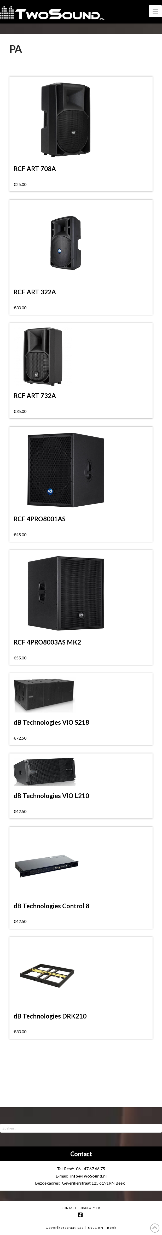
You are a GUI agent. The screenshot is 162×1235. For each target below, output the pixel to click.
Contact (69, 1207)
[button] (155, 11)
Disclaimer (90, 1207)
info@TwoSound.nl (88, 1175)
